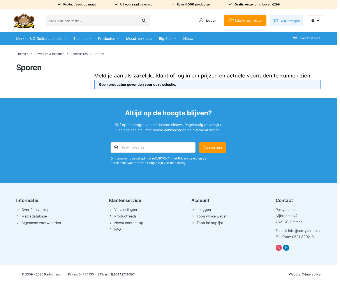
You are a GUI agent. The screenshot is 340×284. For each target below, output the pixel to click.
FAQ (115, 229)
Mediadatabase (31, 216)
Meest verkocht (139, 38)
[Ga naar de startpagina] (24, 20)
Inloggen (201, 209)
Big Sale (167, 38)
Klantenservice (307, 38)
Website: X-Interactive (305, 274)
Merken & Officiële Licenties (41, 38)
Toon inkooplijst (207, 223)
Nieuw (188, 38)
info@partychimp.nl (304, 230)
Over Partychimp (32, 209)
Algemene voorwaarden (38, 223)
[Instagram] (279, 248)
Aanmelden (212, 147)
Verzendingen (123, 209)
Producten (108, 38)
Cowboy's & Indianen (49, 54)
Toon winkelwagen (209, 216)
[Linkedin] (286, 248)
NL (315, 20)
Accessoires (79, 54)
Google (152, 163)
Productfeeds (123, 216)
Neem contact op (126, 223)
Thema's (82, 38)
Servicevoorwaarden (125, 163)
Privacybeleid (187, 158)
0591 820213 (303, 237)
